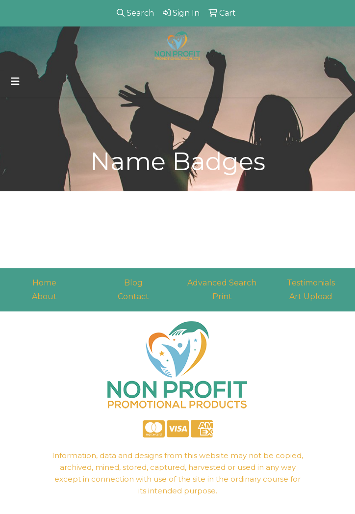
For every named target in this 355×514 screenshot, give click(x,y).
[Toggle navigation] (15, 81)
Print (222, 296)
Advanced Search (221, 282)
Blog (133, 282)
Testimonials (311, 282)
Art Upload (310, 296)
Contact (133, 296)
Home (44, 282)
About (44, 296)
